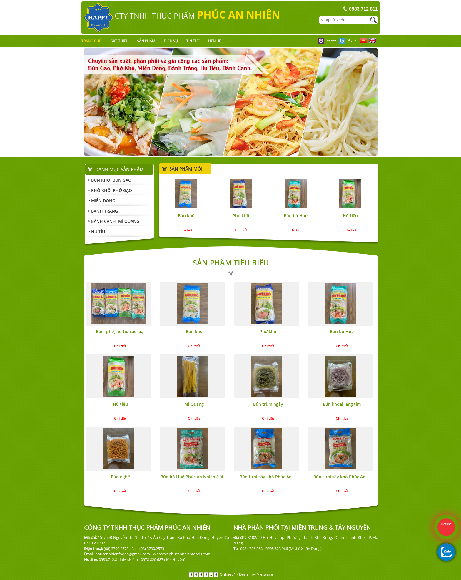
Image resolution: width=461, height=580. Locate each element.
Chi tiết (186, 230)
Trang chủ (91, 41)
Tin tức (193, 41)
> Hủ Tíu (96, 231)
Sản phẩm (146, 41)
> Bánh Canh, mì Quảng (113, 221)
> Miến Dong (101, 200)
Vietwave (265, 574)
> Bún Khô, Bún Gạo (109, 180)
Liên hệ (214, 41)
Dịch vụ (171, 41)
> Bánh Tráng (103, 211)
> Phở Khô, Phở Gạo (110, 190)
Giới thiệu (119, 41)
